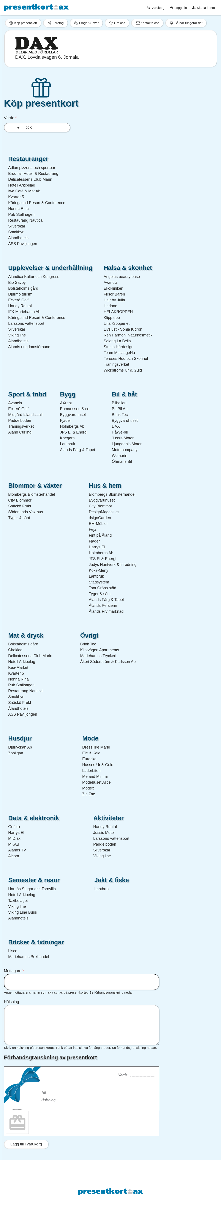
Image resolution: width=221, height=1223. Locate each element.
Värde (9, 118)
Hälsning (11, 1002)
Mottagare (12, 971)
